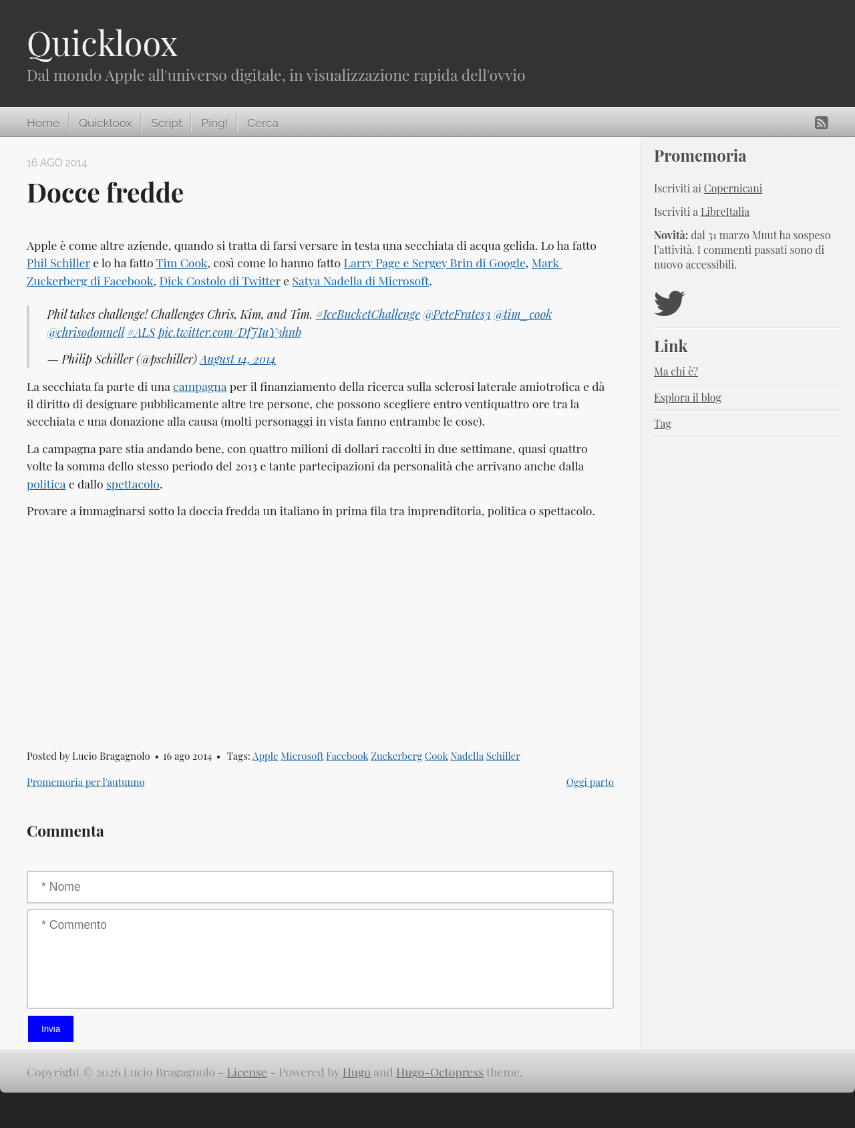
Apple (265, 755)
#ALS (141, 331)
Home (43, 123)
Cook (436, 755)
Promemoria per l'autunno (86, 782)
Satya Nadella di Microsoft (361, 280)
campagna (199, 386)
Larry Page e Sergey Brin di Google (435, 262)
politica (46, 483)
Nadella (467, 755)
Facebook (347, 755)
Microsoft (302, 755)
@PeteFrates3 (456, 313)
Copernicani (733, 188)
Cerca (263, 123)
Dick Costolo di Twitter (220, 280)
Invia (50, 1029)
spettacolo (133, 483)
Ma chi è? (676, 371)
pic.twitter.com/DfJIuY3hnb (229, 331)
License (247, 1071)
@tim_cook (523, 313)
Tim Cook (182, 262)
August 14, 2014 (238, 358)
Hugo (357, 1071)
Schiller (503, 755)
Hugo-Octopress (440, 1071)
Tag (662, 423)
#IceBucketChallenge (367, 313)
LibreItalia (725, 211)
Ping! (214, 123)
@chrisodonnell (85, 331)
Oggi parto (590, 782)
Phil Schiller (58, 262)
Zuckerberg (396, 755)
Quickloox (102, 42)
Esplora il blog (687, 397)
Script (166, 123)
